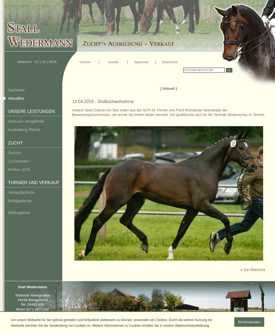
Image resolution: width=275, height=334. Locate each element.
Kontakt (113, 62)
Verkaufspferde (21, 192)
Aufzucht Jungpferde (26, 121)
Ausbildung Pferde (24, 130)
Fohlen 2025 (19, 169)
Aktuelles (16, 98)
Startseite (16, 90)
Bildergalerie (19, 213)
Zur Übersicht (254, 270)
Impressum (141, 62)
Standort (85, 62)
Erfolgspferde (20, 201)
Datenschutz (170, 62)
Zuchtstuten (18, 161)
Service (14, 153)
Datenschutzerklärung (192, 326)
